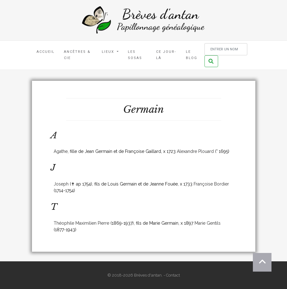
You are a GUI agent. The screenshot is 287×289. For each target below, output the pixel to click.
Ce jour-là (166, 55)
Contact (173, 275)
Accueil (46, 52)
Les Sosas (135, 55)
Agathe (61, 151)
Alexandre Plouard (195, 151)
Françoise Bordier (211, 183)
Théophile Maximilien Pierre (81, 223)
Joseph (61, 183)
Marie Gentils (208, 223)
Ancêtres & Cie (77, 55)
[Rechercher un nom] (225, 49)
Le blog (191, 55)
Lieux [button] (109, 52)
